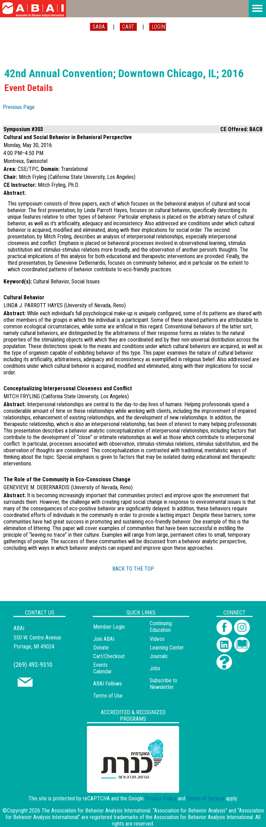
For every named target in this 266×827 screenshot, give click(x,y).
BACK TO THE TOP (133, 568)
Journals (159, 656)
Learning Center (167, 647)
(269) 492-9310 (33, 665)
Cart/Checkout (109, 656)
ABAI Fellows (107, 683)
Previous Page (19, 107)
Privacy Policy (160, 798)
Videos (157, 639)
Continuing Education (161, 626)
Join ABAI (103, 639)
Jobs (155, 668)
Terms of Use (108, 695)
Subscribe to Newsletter (163, 683)
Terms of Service (205, 798)
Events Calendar (102, 668)
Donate (101, 647)
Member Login (109, 627)
